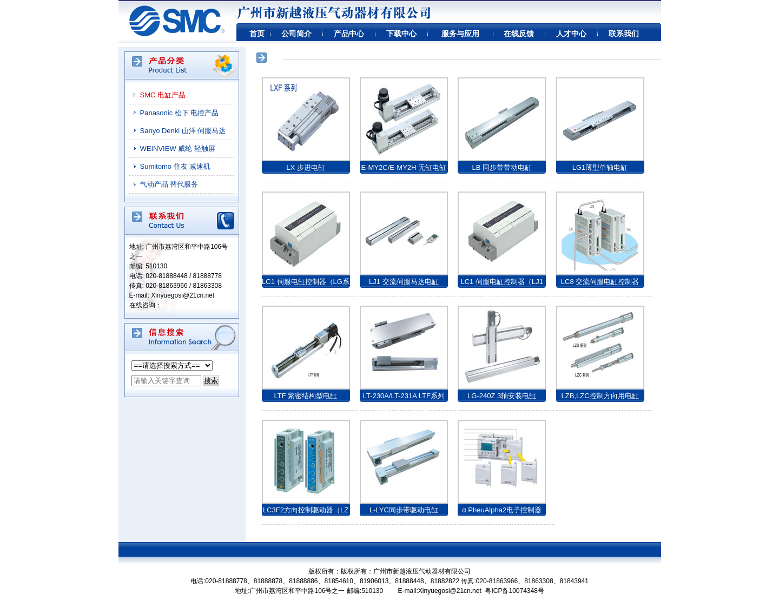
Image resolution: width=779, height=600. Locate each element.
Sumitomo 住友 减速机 (175, 166)
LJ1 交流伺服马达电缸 (404, 282)
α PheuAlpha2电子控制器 (502, 510)
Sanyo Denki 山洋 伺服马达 (183, 131)
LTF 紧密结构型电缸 (306, 396)
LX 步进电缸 (305, 167)
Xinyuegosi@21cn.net (182, 295)
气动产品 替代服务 (169, 184)
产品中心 (349, 33)
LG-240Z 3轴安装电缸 (501, 396)
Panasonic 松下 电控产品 (179, 113)
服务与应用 (460, 33)
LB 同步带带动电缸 (502, 167)
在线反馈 (519, 33)
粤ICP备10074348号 (514, 591)
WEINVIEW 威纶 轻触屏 (177, 148)
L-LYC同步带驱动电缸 (403, 510)
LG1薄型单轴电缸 (600, 167)
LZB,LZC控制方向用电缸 (600, 396)
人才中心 (571, 33)
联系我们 (624, 33)
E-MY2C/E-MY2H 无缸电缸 (403, 167)
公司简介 (296, 33)
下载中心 (401, 33)
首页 (257, 33)
